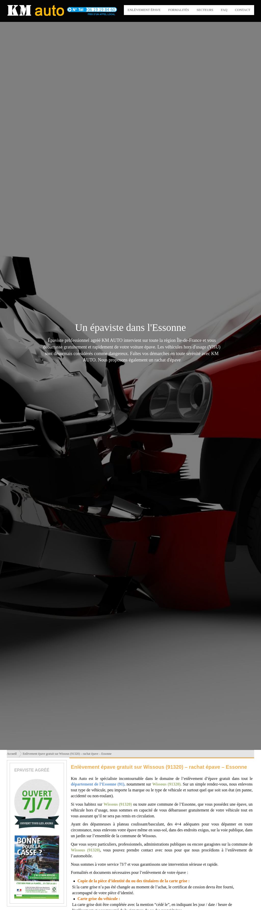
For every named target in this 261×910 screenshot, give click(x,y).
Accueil (12, 753)
